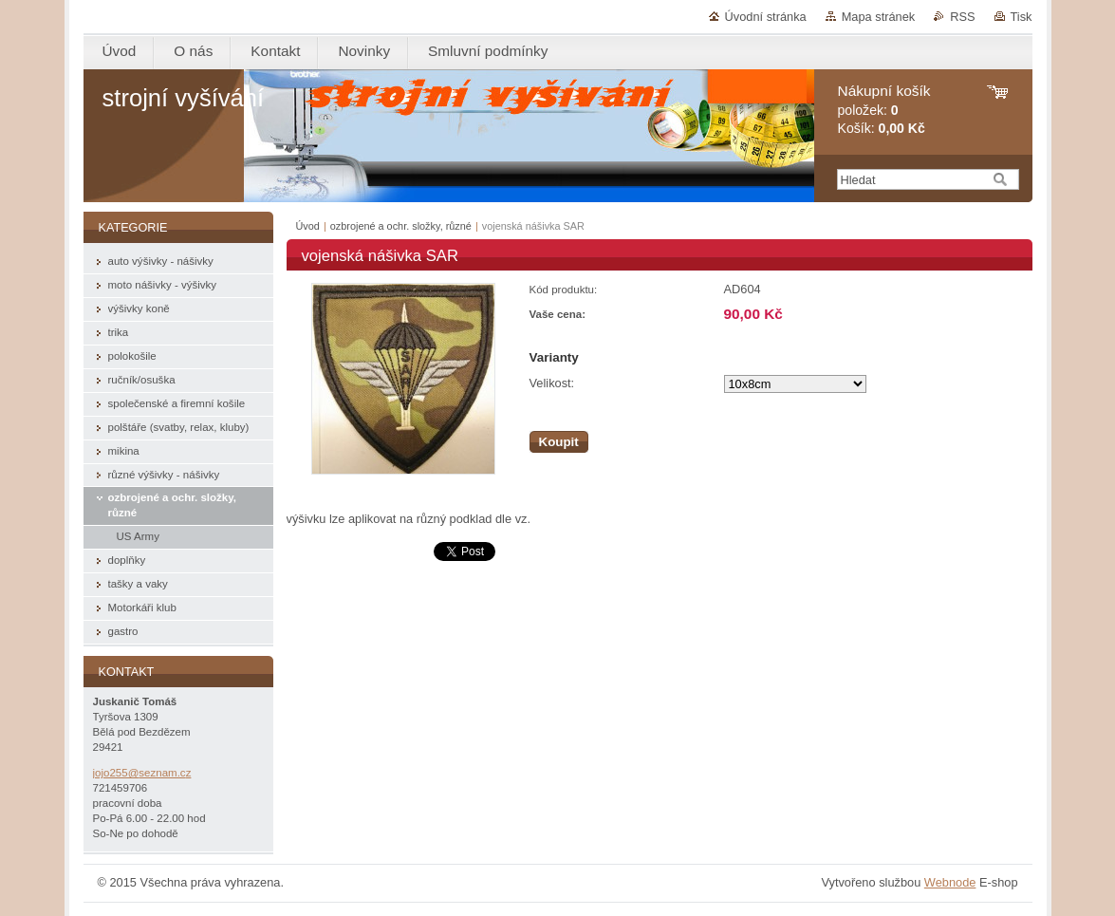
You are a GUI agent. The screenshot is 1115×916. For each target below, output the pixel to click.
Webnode (950, 882)
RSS (962, 16)
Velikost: (552, 383)
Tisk (1021, 16)
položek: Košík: (884, 110)
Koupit (559, 442)
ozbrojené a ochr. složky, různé (401, 226)
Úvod (308, 226)
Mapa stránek (879, 16)
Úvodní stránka (766, 16)
